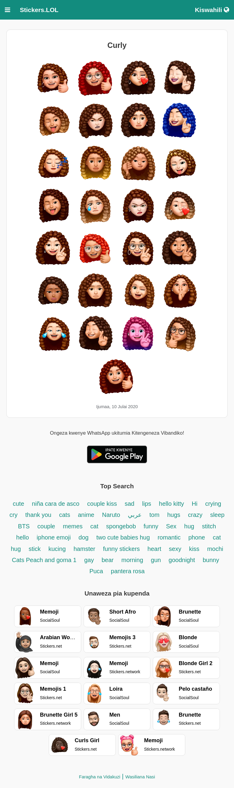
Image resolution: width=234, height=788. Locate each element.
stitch (209, 526)
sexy (175, 549)
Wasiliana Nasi (140, 776)
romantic (170, 537)
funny (150, 526)
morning (132, 560)
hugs (173, 514)
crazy (195, 514)
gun (157, 560)
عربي (135, 514)
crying (213, 503)
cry (14, 514)
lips (146, 503)
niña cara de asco (55, 503)
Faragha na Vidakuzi (99, 776)
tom (154, 514)
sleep (217, 514)
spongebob (122, 526)
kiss (194, 549)
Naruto (111, 514)
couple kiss (102, 503)
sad (129, 503)
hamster (84, 549)
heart (155, 549)
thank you (38, 514)
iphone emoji (54, 537)
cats (64, 514)
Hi (194, 503)
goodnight (183, 560)
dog (83, 537)
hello (22, 537)
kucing (57, 549)
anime (86, 514)
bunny (211, 560)
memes (73, 526)
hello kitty (171, 503)
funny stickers (122, 549)
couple (46, 526)
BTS (24, 526)
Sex (171, 526)
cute (18, 503)
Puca (96, 571)
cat (94, 526)
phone (196, 537)
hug (189, 526)
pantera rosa (128, 571)
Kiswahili (212, 9)
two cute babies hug (123, 537)
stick (35, 549)
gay (90, 560)
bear (108, 560)
